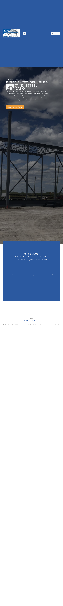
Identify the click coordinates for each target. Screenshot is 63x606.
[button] (24, 33)
